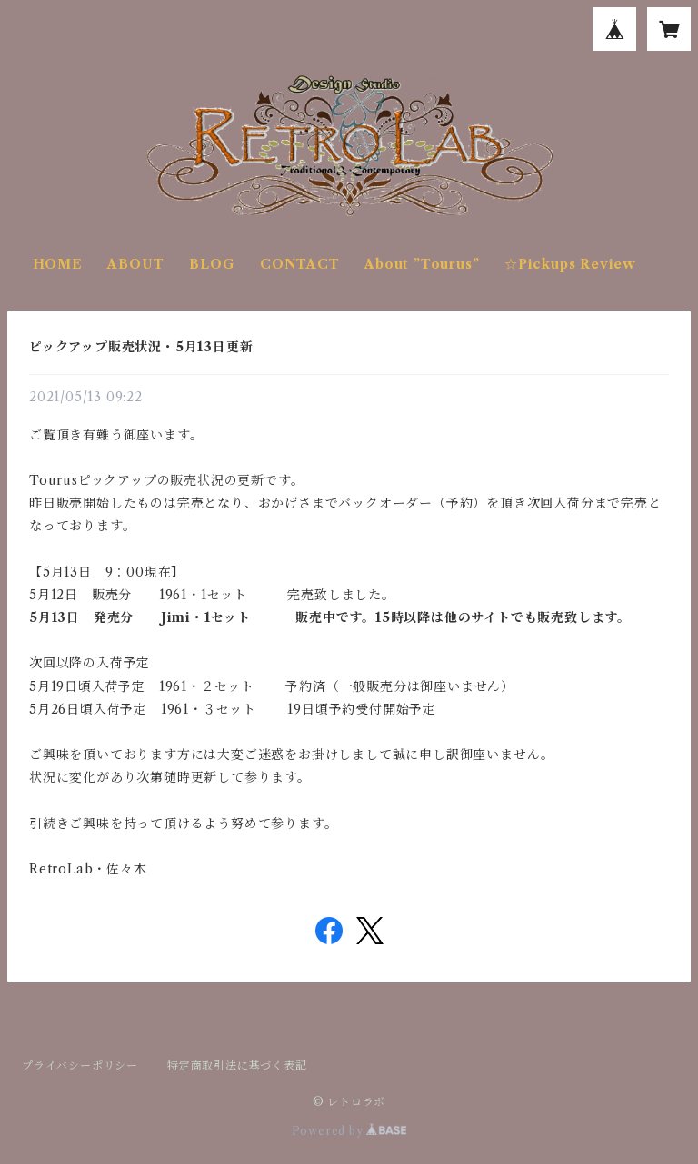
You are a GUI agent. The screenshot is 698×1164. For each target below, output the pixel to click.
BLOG (211, 264)
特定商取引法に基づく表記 (237, 1065)
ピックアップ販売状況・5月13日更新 (141, 347)
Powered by (349, 1131)
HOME (58, 264)
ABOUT (135, 264)
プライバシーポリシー (80, 1065)
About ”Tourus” (421, 264)
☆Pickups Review (570, 264)
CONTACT (300, 264)
